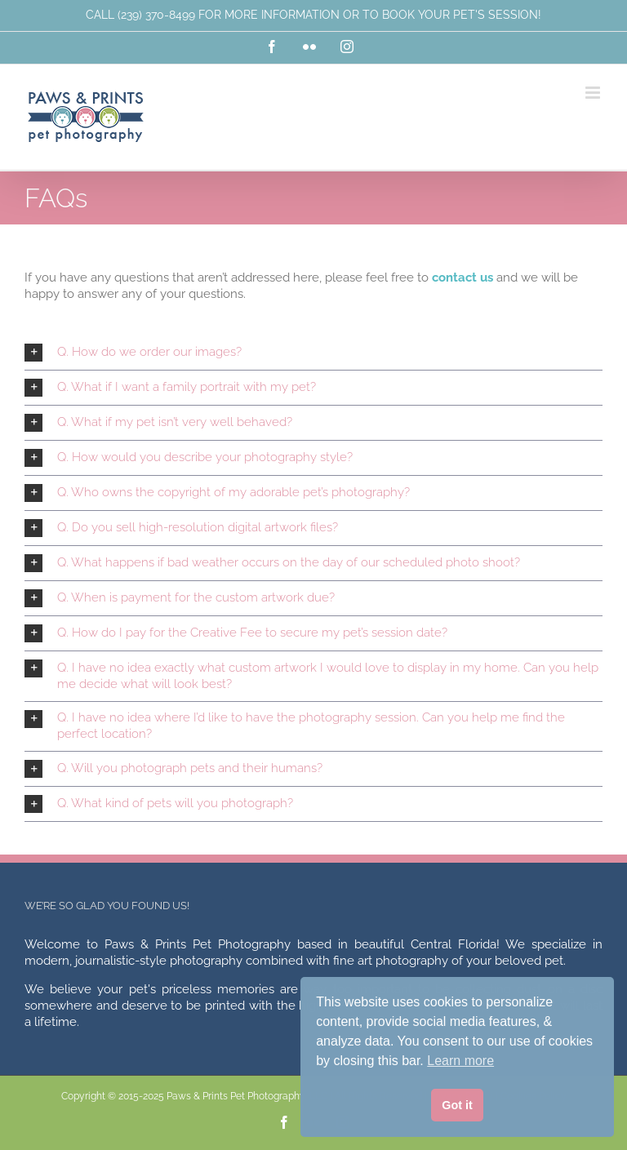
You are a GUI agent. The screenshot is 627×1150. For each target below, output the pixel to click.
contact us (462, 277)
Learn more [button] (460, 1061)
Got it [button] (457, 1105)
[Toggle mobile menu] (594, 92)
